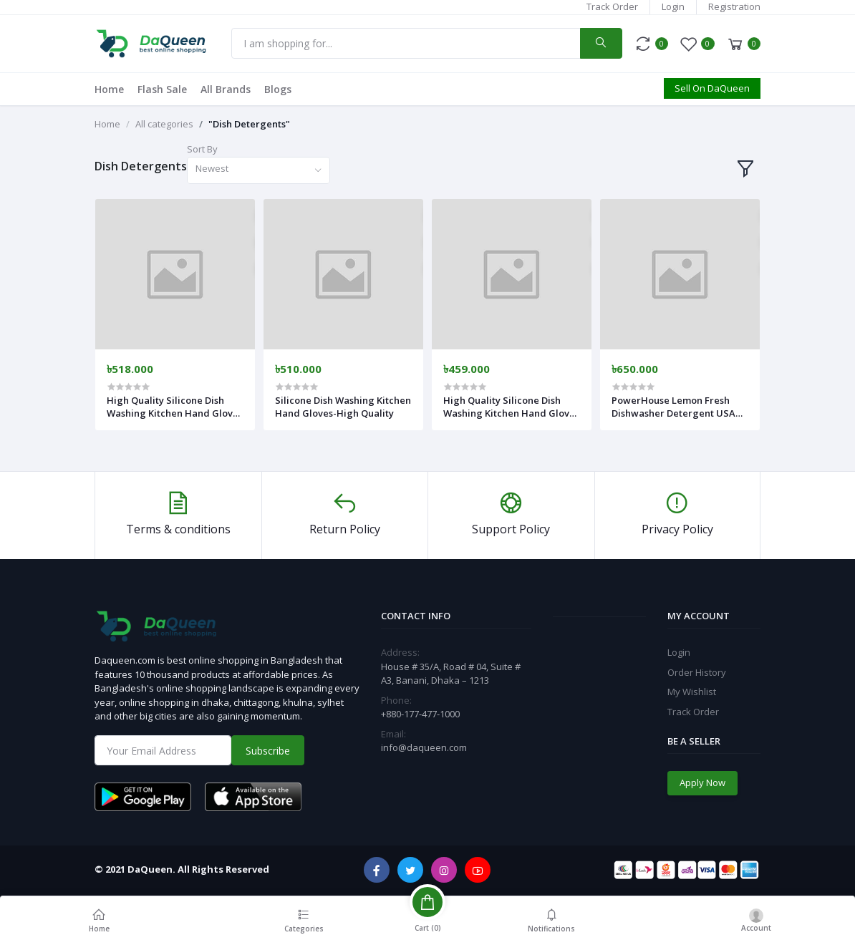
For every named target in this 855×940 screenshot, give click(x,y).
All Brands (226, 89)
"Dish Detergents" (249, 123)
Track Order (612, 6)
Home (109, 89)
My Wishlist (691, 691)
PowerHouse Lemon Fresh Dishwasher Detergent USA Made (673, 407)
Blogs (277, 89)
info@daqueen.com (424, 747)
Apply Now (702, 782)
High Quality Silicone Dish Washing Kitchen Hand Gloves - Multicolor (175, 407)
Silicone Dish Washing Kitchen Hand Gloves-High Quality (343, 407)
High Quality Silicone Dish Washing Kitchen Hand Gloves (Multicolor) (511, 407)
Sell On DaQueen (712, 88)
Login (673, 6)
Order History (696, 672)
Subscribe (268, 750)
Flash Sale (162, 89)
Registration (734, 6)
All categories (164, 123)
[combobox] (258, 171)
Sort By (202, 148)
